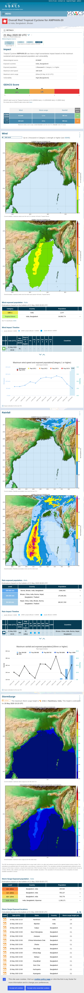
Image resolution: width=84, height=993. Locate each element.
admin (79, 1)
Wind (21, 110)
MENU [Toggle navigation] (6, 13)
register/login (71, 1)
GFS (20, 42)
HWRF (30, 42)
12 (6, 348)
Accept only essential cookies (38, 988)
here (30, 102)
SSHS (67, 138)
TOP (79, 135)
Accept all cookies (16, 988)
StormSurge (8, 696)
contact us (61, 1)
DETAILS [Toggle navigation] (8, 30)
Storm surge (43, 110)
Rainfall (65, 110)
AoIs (26, 302)
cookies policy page (42, 979)
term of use (53, 1)
